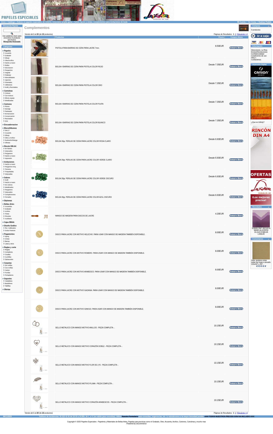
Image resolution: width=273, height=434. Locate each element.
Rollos (5, 65)
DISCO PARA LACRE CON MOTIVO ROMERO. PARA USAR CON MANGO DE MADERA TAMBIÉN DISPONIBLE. (100, 253)
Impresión (7, 158)
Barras (6, 241)
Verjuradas (7, 174)
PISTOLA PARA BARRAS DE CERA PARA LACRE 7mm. (77, 48)
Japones (6, 80)
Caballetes (7, 281)
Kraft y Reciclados (10, 87)
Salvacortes (7, 259)
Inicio (3, 22)
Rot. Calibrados (9, 228)
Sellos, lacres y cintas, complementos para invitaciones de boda (100, 22)
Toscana (6, 169)
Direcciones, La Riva (259, 50)
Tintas (5, 214)
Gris (5, 121)
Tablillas (6, 286)
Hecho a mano (8, 63)
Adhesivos (7, 85)
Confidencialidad (257, 54)
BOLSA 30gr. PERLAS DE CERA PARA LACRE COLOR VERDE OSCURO (84, 178)
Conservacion (8, 116)
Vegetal (6, 73)
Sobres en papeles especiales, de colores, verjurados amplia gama (44, 22)
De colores (7, 185)
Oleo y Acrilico (8, 138)
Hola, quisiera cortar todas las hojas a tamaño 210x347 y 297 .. (261, 262)
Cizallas (6, 254)
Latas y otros (8, 244)
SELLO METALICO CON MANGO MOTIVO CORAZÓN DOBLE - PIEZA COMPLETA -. (88, 346)
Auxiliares (7, 219)
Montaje (6, 109)
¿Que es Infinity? (257, 122)
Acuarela (6, 53)
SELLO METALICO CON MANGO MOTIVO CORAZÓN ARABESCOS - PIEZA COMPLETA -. (91, 402)
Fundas (6, 273)
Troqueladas (8, 171)
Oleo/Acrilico (8, 60)
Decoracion (7, 68)
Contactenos (256, 60)
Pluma (5, 106)
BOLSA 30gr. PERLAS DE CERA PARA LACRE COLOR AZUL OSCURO (83, 197)
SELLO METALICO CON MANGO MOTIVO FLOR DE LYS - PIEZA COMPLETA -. (87, 365)
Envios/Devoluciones (259, 52)
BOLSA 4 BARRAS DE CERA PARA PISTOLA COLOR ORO (78, 85)
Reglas (6, 250)
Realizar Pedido (264, 22)
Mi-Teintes (7, 148)
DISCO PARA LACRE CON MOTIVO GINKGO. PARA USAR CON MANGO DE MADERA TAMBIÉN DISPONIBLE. (99, 309)
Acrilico (6, 211)
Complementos (8, 194)
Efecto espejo (8, 98)
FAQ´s (253, 58)
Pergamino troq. (9, 167)
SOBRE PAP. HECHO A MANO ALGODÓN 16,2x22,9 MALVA (261, 230)
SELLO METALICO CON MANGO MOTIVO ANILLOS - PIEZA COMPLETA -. (85, 328)
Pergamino (7, 70)
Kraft (5, 180)
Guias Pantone (8, 230)
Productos (59, 37)
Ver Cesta (252, 22)
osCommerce (141, 424)
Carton (6, 270)
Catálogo (11, 22)
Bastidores (7, 283)
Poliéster (6, 75)
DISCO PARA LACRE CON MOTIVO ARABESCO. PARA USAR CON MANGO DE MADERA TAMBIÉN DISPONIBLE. (100, 272)
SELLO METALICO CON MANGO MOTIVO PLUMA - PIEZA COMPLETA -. (84, 384)
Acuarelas (7, 206)
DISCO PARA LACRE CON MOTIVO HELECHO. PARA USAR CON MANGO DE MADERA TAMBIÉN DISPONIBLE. (100, 234)
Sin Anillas (7, 265)
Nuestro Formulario (130, 416)
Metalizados (7, 187)
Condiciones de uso (259, 56)
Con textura (7, 96)
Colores (6, 93)
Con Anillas (7, 268)
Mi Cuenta (241, 22)
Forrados (6, 197)
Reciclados (7, 119)
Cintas (5, 239)
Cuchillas (6, 257)
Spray (5, 236)
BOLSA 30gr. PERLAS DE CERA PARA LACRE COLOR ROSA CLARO (83, 141)
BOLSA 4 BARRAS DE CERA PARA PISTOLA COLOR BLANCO (80, 123)
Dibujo (5, 58)
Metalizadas (7, 100)
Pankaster (7, 111)
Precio (221, 37)
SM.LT (5, 130)
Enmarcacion (8, 114)
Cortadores (7, 252)
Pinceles (6, 216)
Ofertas (6, 143)
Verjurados (7, 151)
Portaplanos (7, 275)
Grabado (6, 55)
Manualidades (8, 77)
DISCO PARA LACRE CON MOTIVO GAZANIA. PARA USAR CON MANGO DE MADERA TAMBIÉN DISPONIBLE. (100, 290)
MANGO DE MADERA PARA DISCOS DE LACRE (74, 216)
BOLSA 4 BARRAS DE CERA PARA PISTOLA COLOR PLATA (79, 104)
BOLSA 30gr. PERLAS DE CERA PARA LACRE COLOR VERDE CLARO (83, 160)
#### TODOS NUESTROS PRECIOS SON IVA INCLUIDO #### (229, 416)
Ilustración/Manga (9, 140)
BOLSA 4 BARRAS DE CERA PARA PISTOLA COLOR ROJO (79, 67)
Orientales (7, 82)
